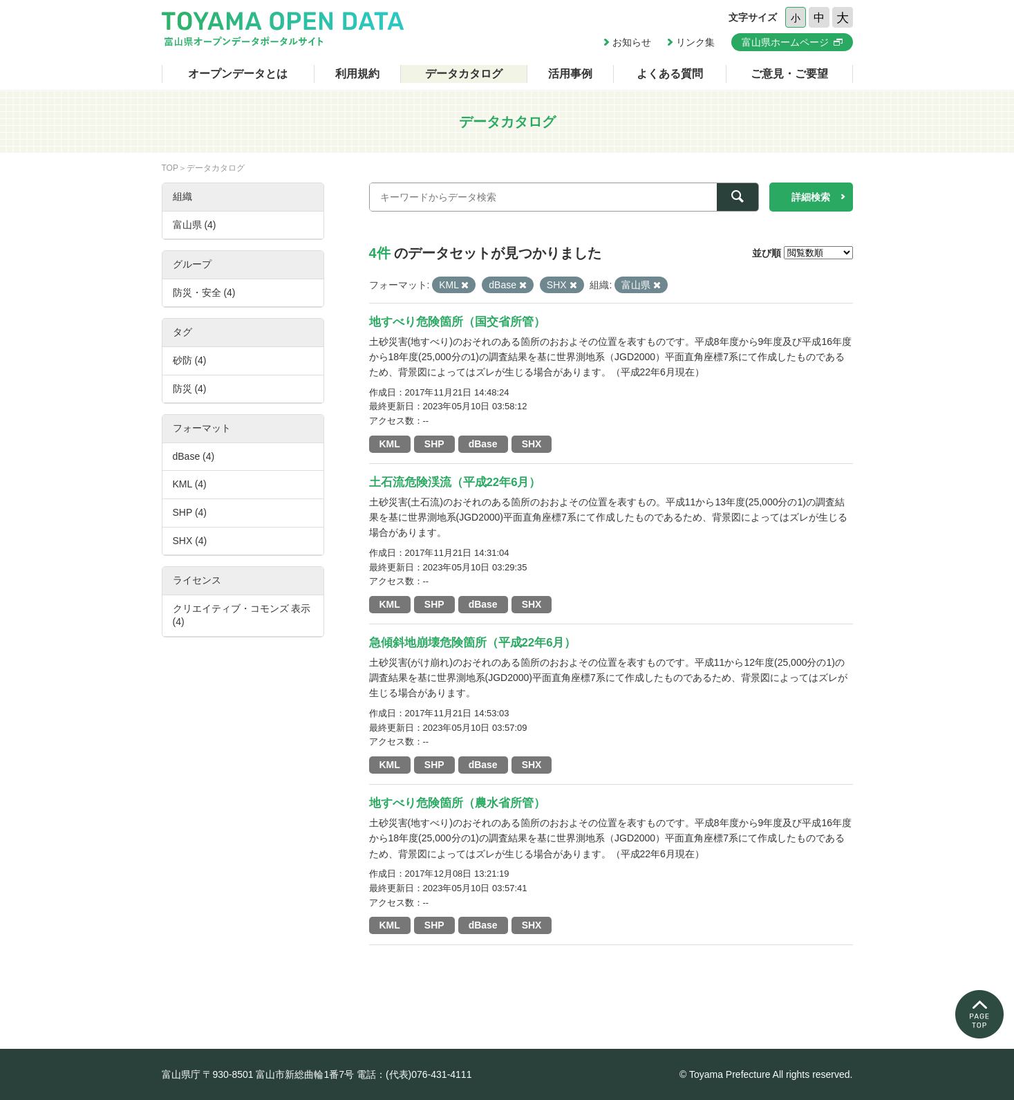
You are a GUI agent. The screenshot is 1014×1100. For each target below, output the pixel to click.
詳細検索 (810, 197)
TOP (170, 168)
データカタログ (464, 74)
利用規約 (357, 74)
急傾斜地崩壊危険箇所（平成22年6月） (472, 642)
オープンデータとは (238, 74)
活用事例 (570, 74)
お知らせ (631, 42)
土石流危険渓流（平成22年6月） (455, 482)
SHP (434, 443)
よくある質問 (670, 74)
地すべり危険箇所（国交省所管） (457, 321)
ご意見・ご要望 (789, 74)
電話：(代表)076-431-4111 (414, 1074)
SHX (532, 443)
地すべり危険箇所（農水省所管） (457, 803)
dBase (483, 443)
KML (389, 443)
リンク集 (695, 42)
